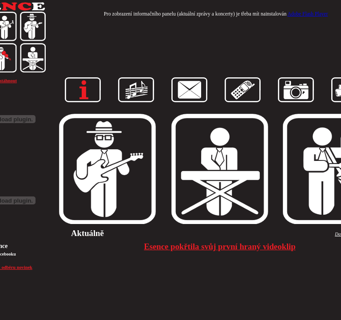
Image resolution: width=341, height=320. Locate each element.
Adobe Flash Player (307, 13)
